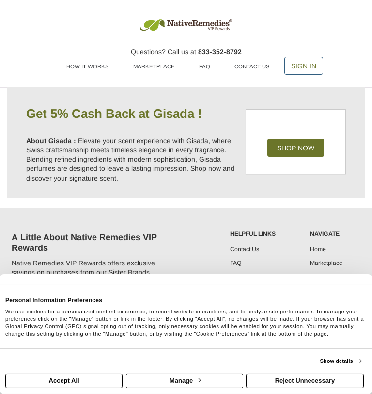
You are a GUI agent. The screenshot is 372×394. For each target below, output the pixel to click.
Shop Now (295, 148)
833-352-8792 (220, 52)
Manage (185, 380)
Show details (336, 361)
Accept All (64, 380)
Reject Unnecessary (305, 380)
